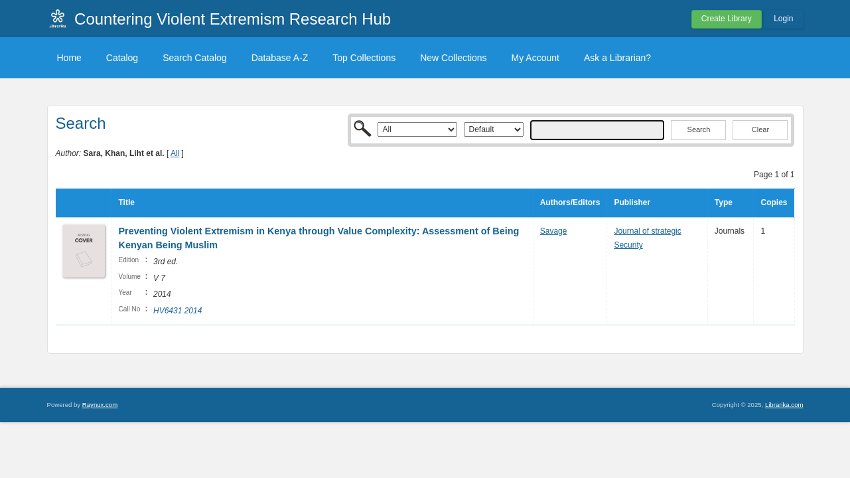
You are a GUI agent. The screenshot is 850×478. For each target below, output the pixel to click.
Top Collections (363, 57)
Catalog (122, 57)
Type (724, 202)
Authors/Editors (570, 202)
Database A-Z (280, 57)
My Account (535, 57)
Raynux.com (99, 404)
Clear (760, 129)
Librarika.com (784, 404)
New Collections (453, 57)
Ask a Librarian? (617, 57)
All (175, 153)
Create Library (726, 18)
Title (127, 202)
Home (69, 57)
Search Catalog (195, 57)
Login (783, 18)
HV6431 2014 (177, 310)
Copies (773, 202)
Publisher (632, 202)
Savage (553, 231)
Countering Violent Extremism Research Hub (232, 19)
